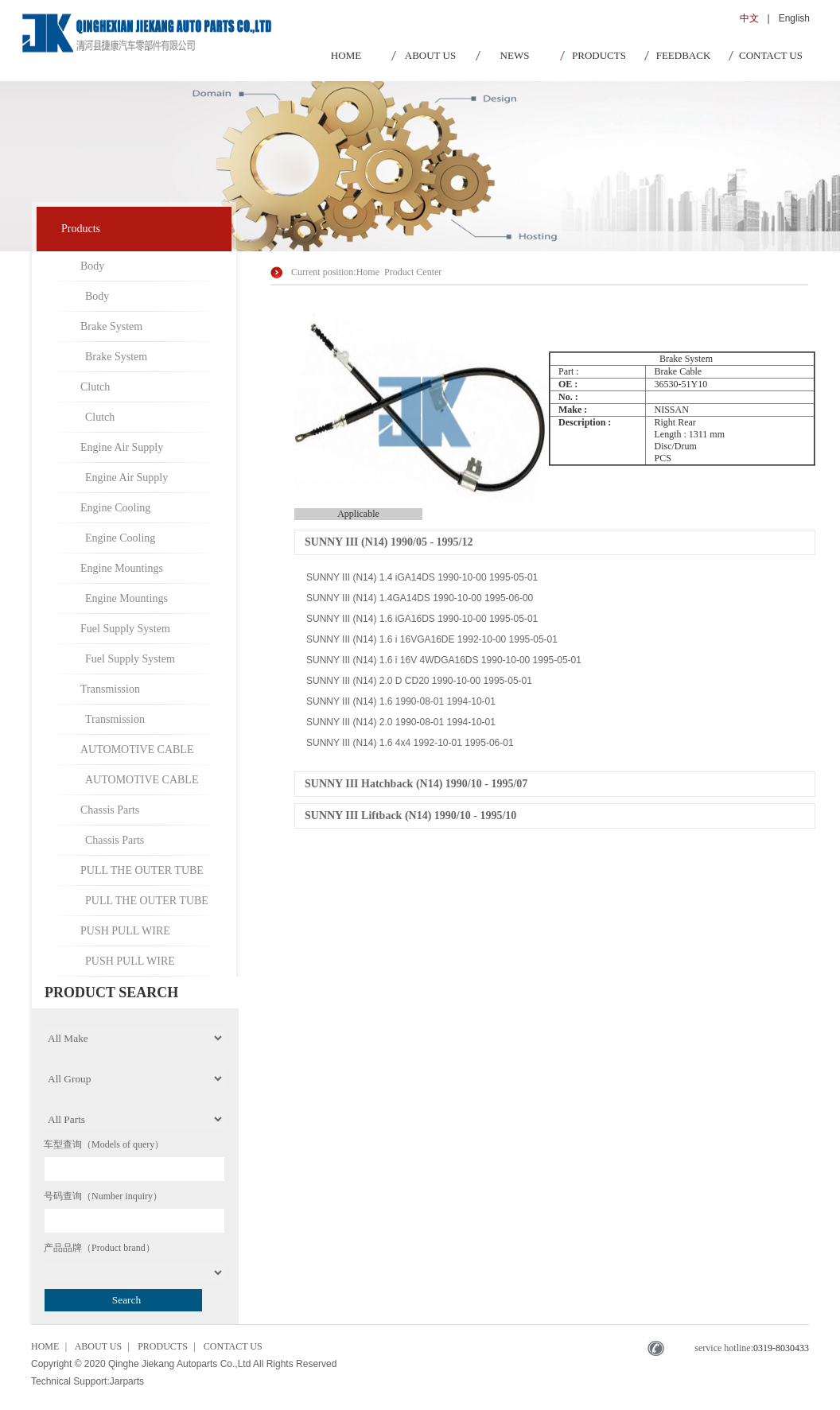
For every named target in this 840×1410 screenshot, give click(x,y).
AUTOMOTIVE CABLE (136, 749)
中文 (749, 18)
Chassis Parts (109, 810)
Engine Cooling (115, 508)
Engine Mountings (121, 568)
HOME (346, 55)
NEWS (515, 55)
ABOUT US (430, 55)
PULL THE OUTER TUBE (142, 870)
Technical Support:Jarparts (87, 1381)
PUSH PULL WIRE (125, 931)
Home (367, 272)
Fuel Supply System (125, 629)
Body (92, 266)
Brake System (111, 326)
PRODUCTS (599, 55)
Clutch (95, 387)
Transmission (110, 689)
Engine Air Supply (121, 447)
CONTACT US (771, 55)
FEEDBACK (683, 55)
